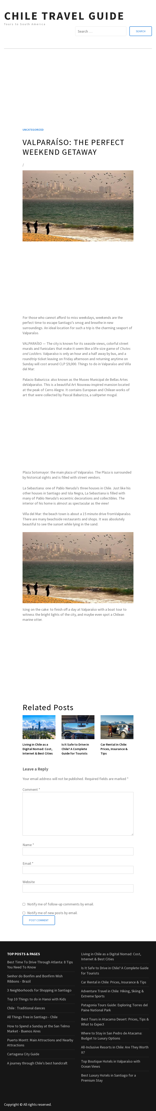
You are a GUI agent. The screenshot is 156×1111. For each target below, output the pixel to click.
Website (29, 881)
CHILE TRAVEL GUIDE (64, 16)
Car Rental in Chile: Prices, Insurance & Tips (114, 749)
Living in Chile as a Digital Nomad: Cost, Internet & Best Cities (38, 749)
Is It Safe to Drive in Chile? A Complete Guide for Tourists (75, 749)
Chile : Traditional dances (26, 1008)
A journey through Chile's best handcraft (37, 1063)
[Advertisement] (78, 93)
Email (28, 863)
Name (28, 844)
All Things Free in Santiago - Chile (32, 1017)
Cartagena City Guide (23, 1054)
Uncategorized (33, 129)
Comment (31, 789)
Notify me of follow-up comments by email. (60, 904)
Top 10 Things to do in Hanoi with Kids (36, 999)
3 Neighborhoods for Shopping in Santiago (39, 990)
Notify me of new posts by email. (52, 912)
